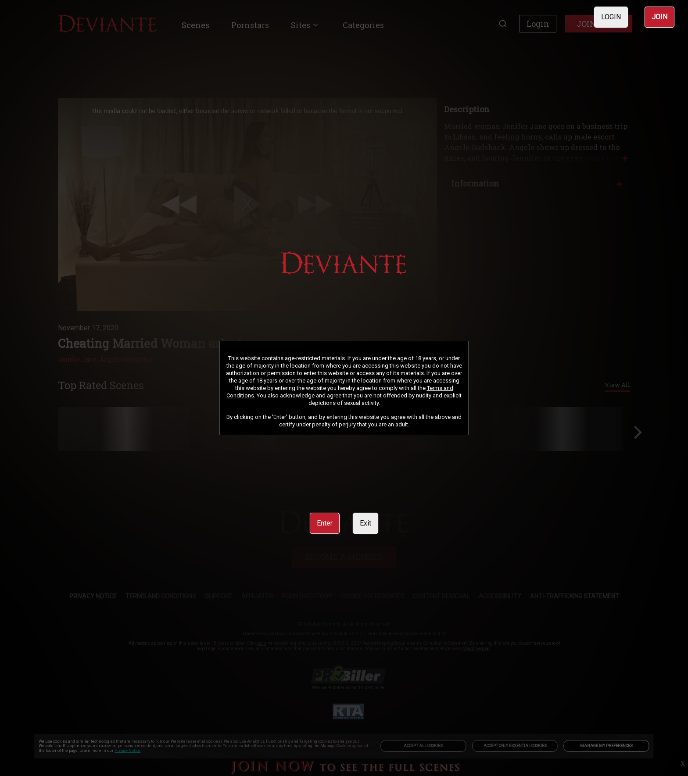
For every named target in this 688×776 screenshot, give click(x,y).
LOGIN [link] (611, 17)
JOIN (659, 17)
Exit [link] (365, 523)
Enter (325, 523)
